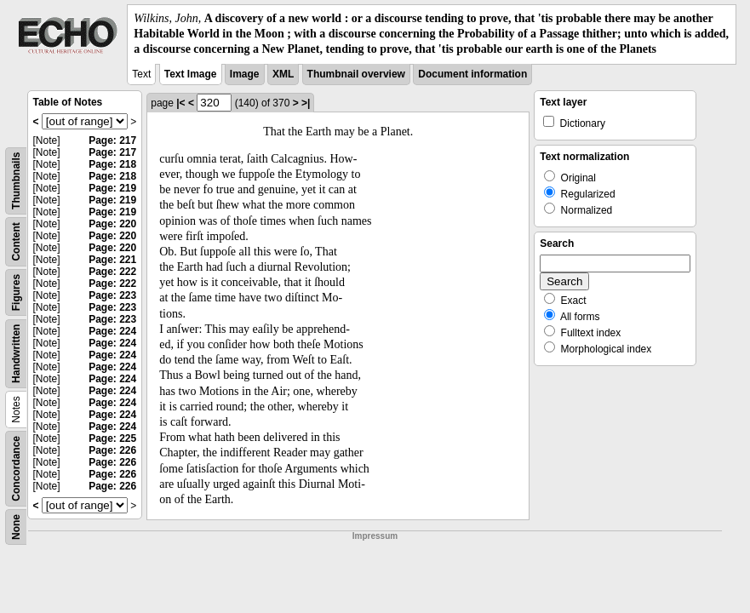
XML (283, 74)
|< (180, 103)
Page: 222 (112, 272)
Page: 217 (112, 140)
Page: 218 (112, 164)
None (16, 527)
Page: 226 (112, 450)
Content (16, 241)
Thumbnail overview (356, 74)
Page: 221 (112, 260)
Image (245, 74)
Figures (16, 291)
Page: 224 (112, 331)
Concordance (16, 468)
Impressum (375, 536)
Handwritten (16, 353)
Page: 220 (112, 224)
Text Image (190, 74)
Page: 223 (112, 295)
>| (305, 103)
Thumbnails (16, 180)
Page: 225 (112, 438)
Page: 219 (112, 188)
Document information (472, 74)
